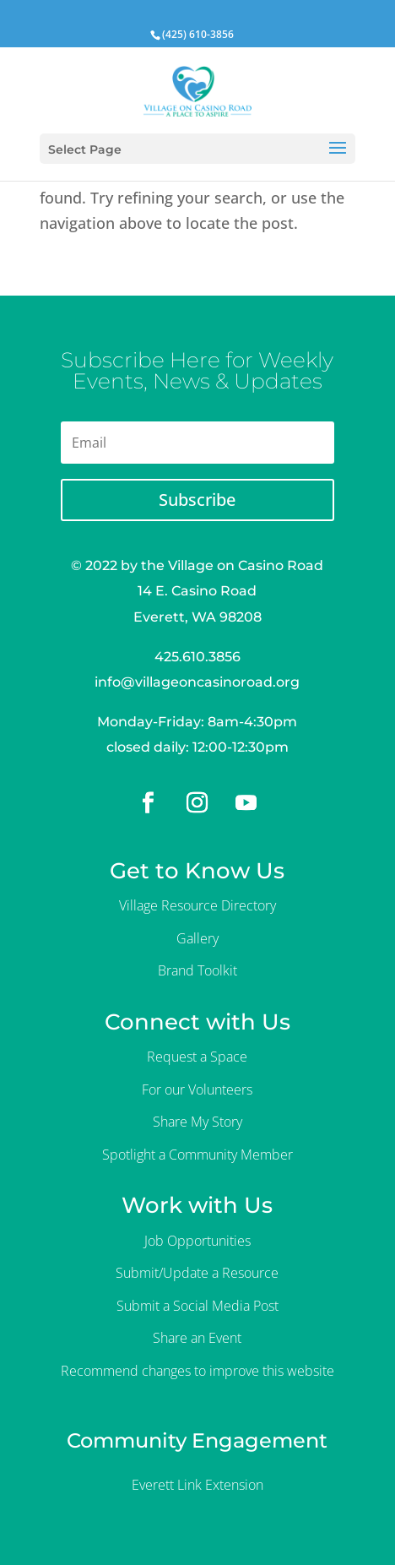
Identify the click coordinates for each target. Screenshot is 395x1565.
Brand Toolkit (197, 970)
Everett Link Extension (197, 1484)
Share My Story (197, 1121)
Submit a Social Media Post (197, 1305)
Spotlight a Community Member (197, 1154)
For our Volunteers (197, 1089)
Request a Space (197, 1056)
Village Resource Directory (197, 905)
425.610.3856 (197, 657)
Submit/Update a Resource (197, 1272)
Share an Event (197, 1338)
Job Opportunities (197, 1240)
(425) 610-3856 (198, 34)
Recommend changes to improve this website (197, 1370)
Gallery (197, 938)
